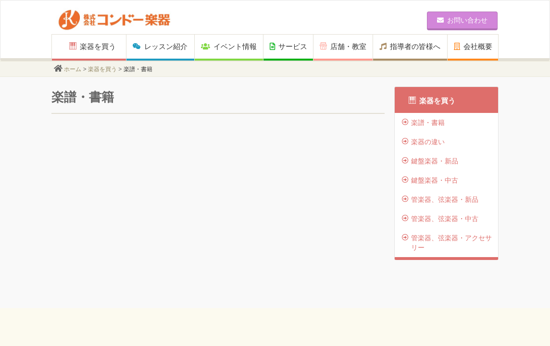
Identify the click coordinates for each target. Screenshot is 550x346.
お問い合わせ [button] (462, 20)
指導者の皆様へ (409, 46)
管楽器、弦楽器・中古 (440, 218)
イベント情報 (229, 46)
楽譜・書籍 (423, 122)
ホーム (72, 69)
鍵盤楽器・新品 (430, 161)
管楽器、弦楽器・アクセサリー (447, 242)
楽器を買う (92, 46)
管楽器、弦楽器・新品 (440, 199)
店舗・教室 (343, 46)
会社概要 (473, 46)
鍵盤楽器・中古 (430, 180)
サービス (288, 46)
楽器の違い (423, 142)
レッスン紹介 (160, 46)
